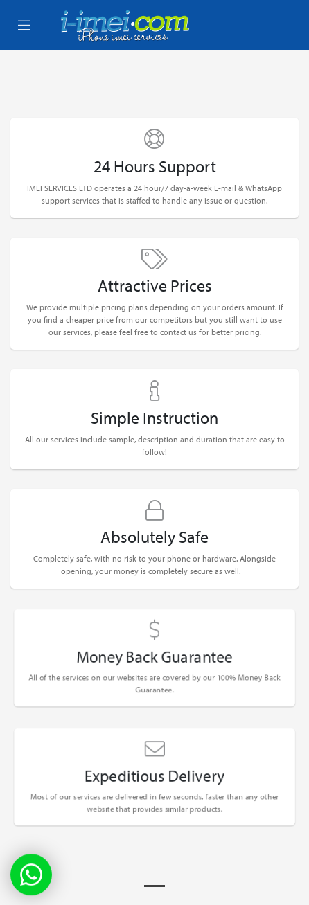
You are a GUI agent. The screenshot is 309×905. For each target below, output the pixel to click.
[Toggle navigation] (24, 25)
